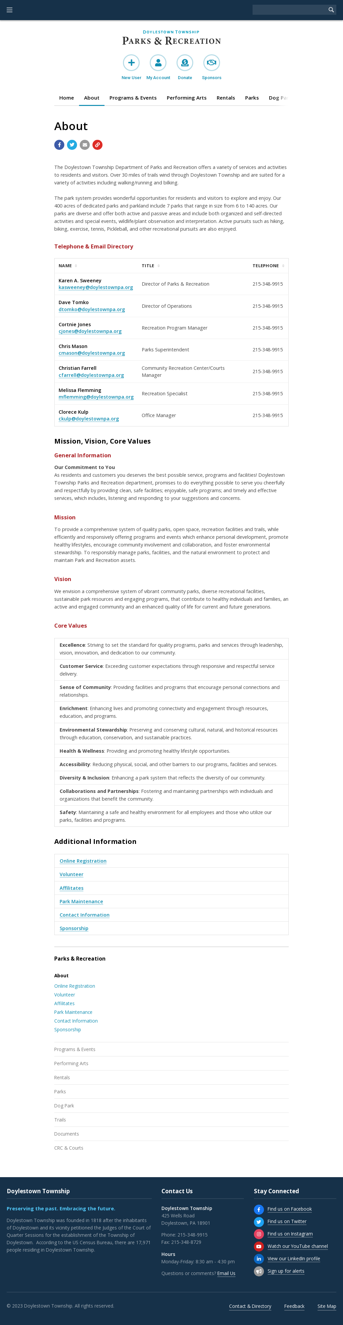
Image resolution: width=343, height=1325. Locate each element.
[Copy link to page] (97, 145)
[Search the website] (289, 10)
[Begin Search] (331, 10)
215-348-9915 (193, 1234)
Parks (252, 97)
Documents (66, 1134)
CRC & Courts (68, 1148)
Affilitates (71, 888)
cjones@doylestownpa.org (90, 331)
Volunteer (71, 874)
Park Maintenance (81, 901)
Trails (60, 1119)
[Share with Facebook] (59, 145)
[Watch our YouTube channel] (259, 1247)
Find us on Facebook (290, 1209)
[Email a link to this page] (85, 145)
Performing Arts (187, 97)
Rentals (226, 97)
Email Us (226, 1273)
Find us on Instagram (290, 1233)
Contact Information (85, 915)
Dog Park (64, 1105)
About (91, 97)
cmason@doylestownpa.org (92, 353)
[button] (9, 10)
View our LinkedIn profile (294, 1258)
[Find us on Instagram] (259, 1234)
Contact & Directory (250, 1306)
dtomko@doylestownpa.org (92, 309)
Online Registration (83, 861)
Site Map (327, 1306)
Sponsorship (74, 928)
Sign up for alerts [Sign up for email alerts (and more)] (286, 1271)
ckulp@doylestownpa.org (89, 418)
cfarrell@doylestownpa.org (91, 375)
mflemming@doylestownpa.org (96, 397)
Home (66, 97)
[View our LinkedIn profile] (259, 1259)
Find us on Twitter (287, 1221)
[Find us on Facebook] (259, 1210)
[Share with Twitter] (72, 145)
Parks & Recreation (80, 958)
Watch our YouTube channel (298, 1246)
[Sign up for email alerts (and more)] (259, 1271)
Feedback (294, 1306)
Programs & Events (133, 97)
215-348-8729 (186, 1242)
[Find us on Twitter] (259, 1222)
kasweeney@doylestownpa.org (96, 287)
